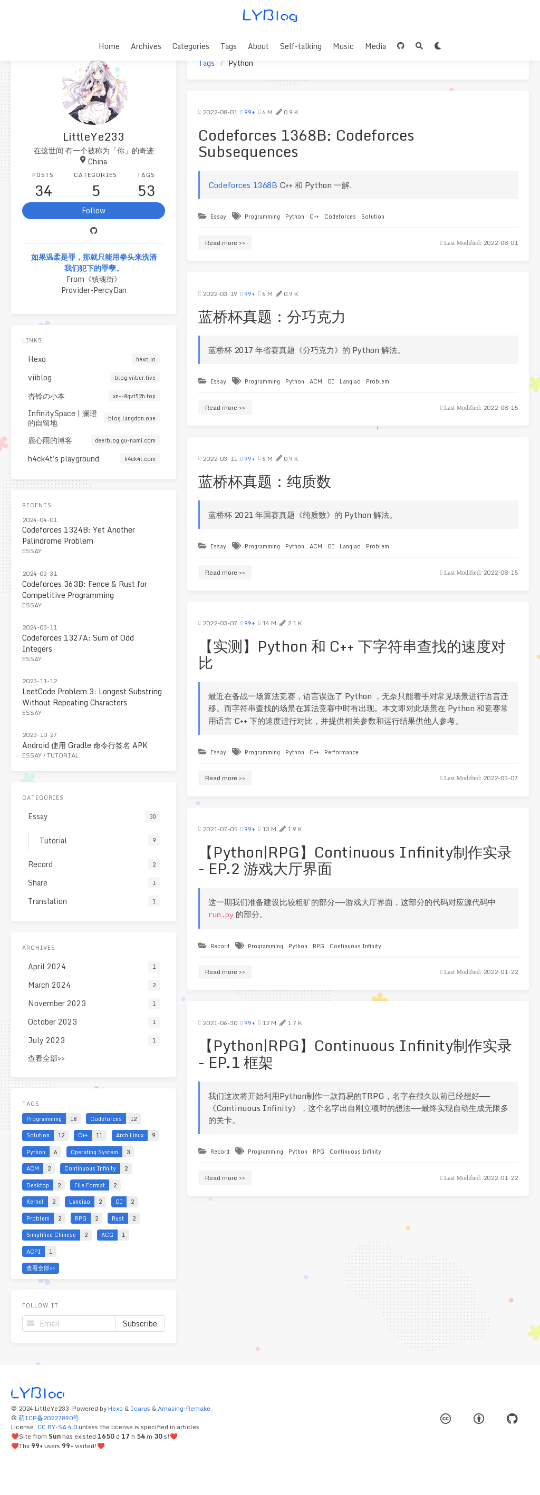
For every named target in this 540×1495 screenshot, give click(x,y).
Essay (218, 216)
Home (109, 46)
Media (375, 46)
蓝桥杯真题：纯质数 (264, 481)
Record (219, 945)
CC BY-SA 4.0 (57, 1427)
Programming (262, 216)
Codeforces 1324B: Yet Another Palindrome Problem (78, 535)
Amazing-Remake (184, 1408)
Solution (372, 216)
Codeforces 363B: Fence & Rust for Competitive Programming (84, 589)
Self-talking (301, 46)
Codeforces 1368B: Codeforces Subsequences (306, 143)
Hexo (115, 1408)
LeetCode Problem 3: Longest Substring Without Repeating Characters (92, 697)
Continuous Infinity (355, 945)
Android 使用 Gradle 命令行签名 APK (85, 745)
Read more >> (225, 243)
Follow (93, 210)
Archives (146, 46)
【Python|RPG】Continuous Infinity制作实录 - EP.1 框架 (355, 1053)
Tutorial (63, 755)
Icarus (140, 1408)
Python (294, 216)
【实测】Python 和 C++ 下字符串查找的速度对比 (352, 654)
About (258, 46)
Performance (341, 752)
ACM (316, 381)
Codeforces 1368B (242, 185)
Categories (190, 46)
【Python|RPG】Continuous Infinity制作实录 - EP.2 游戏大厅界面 (355, 860)
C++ (314, 216)
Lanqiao (350, 381)
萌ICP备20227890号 (48, 1418)
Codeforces (340, 216)
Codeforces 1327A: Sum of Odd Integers (78, 643)
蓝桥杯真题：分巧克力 (272, 316)
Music (343, 46)
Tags (228, 46)
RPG (318, 945)
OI (330, 381)
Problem (377, 381)
